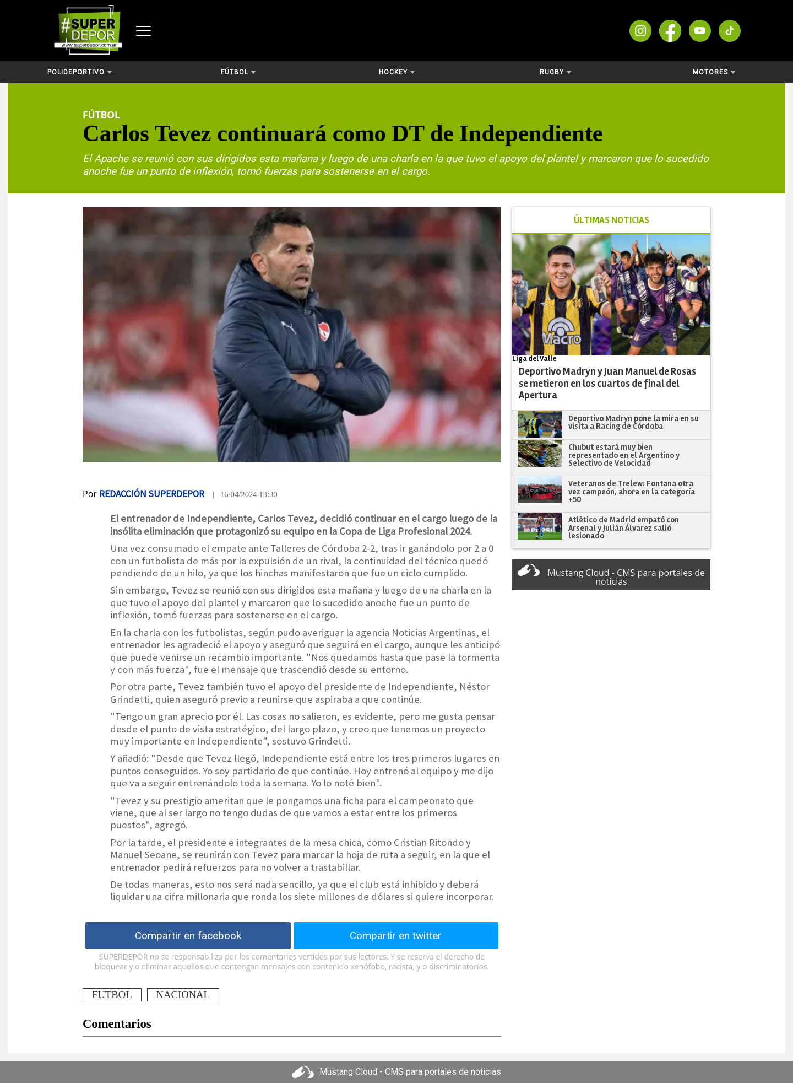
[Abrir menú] (143, 31)
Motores (714, 72)
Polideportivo (79, 72)
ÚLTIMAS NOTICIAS (611, 220)
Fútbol (238, 72)
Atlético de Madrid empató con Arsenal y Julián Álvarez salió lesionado (623, 528)
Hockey (397, 72)
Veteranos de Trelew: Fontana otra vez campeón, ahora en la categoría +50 (631, 491)
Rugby (555, 72)
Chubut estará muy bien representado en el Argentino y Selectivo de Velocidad (624, 455)
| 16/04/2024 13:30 (245, 494)
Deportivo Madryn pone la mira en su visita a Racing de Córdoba (633, 422)
